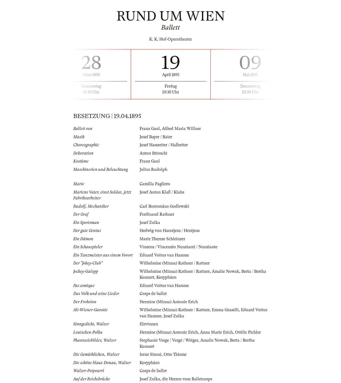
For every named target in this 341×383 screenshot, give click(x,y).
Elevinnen (149, 324)
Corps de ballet (153, 293)
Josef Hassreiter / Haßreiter (164, 145)
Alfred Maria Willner (181, 128)
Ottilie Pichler (248, 332)
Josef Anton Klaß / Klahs (162, 192)
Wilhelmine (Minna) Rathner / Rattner (175, 263)
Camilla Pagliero (155, 183)
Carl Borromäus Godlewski (164, 206)
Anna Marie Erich (216, 332)
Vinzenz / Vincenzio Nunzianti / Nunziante (178, 246)
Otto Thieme (175, 354)
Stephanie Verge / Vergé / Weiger (169, 340)
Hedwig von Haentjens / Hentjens (170, 230)
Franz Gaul (150, 128)
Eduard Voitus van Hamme (164, 255)
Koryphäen (166, 277)
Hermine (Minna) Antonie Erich (169, 301)
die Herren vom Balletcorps (187, 379)
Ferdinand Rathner (157, 214)
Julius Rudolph (153, 169)
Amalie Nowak (225, 271)
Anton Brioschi (153, 153)
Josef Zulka (150, 222)
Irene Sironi (150, 354)
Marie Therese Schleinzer (162, 238)
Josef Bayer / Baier (156, 137)
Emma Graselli (225, 309)
